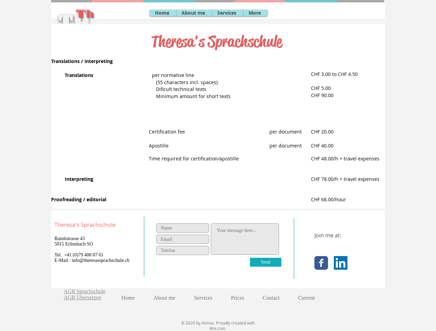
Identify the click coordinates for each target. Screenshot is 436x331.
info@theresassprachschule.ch (101, 260)
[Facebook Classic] (321, 263)
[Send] (265, 262)
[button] (227, 13)
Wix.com (218, 328)
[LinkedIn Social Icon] (340, 263)
